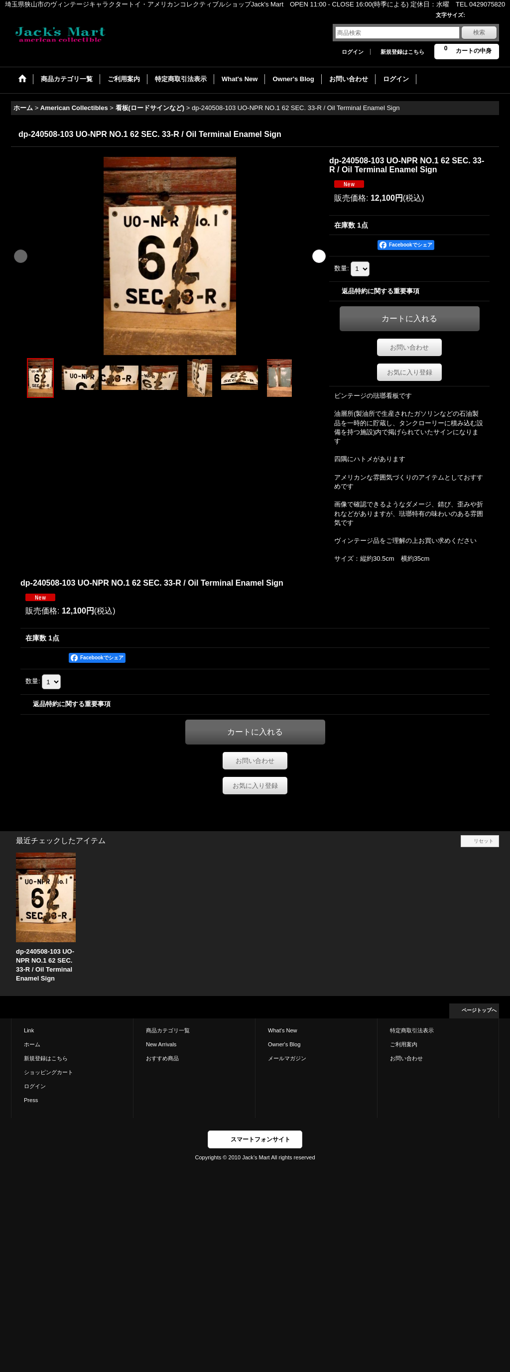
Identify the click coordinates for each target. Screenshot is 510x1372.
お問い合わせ (409, 347)
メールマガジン (287, 1058)
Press (31, 1100)
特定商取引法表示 (412, 1030)
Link (29, 1030)
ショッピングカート (48, 1072)
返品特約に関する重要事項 (380, 291)
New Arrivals (161, 1044)
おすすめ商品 (162, 1058)
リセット (484, 841)
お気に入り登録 (409, 372)
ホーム (32, 1044)
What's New (282, 1030)
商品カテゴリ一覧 (168, 1030)
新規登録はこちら (402, 52)
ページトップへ (479, 1010)
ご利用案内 (403, 1044)
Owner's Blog (284, 1044)
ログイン (353, 52)
